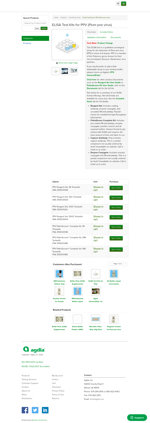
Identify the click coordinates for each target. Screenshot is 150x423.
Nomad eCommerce (39, 420)
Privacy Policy (58, 391)
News (24, 394)
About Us (26, 391)
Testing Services (29, 379)
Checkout (56, 387)
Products (27, 43)
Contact (25, 387)
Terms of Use (58, 394)
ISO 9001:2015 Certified (32, 362)
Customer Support (30, 383)
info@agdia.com (97, 399)
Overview (91, 32)
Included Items (106, 32)
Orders (55, 379)
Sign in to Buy (116, 188)
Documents (116, 37)
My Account (57, 375)
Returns (55, 398)
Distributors (27, 398)
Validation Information (96, 37)
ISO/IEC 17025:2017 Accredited (36, 366)
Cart (54, 383)
